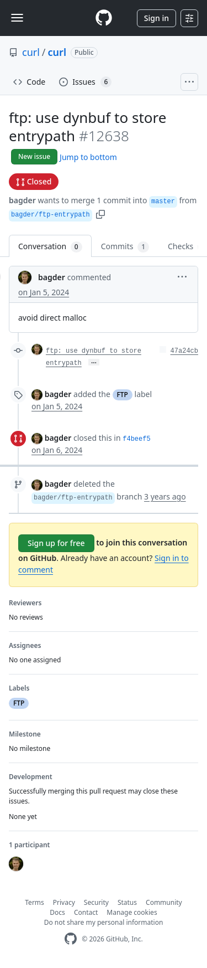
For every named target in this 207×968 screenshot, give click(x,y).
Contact (86, 912)
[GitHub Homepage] (70, 939)
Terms (34, 902)
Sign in (156, 18)
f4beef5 (136, 439)
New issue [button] (34, 156)
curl (31, 52)
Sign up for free (56, 543)
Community (164, 902)
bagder (22, 200)
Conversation (50, 247)
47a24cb (184, 351)
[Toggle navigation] (17, 17)
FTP (122, 394)
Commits (125, 247)
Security (96, 902)
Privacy (64, 902)
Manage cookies (132, 912)
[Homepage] (104, 18)
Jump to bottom (88, 157)
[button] (100, 213)
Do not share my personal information (103, 922)
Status (127, 902)
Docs (57, 912)
